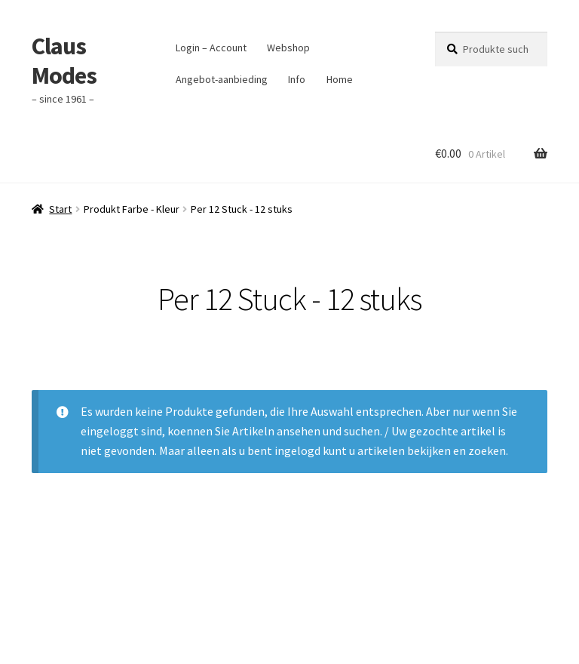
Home (339, 79)
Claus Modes (64, 61)
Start (60, 209)
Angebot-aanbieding (222, 79)
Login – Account (211, 47)
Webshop (288, 47)
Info (296, 79)
